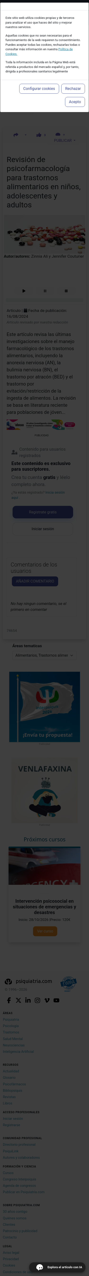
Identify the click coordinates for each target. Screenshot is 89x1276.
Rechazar (73, 88)
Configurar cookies (39, 88)
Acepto (75, 102)
